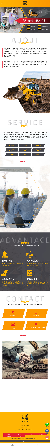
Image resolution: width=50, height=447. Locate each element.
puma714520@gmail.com (26, 429)
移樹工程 (27, 150)
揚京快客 (20, 441)
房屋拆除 (40, 145)
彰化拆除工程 (30, 438)
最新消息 (9, 436)
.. (29, 441)
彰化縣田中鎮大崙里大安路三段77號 (26, 431)
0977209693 (27, 427)
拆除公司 (16, 438)
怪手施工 (40, 154)
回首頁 (8, 434)
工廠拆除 (14, 150)
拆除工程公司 (21, 438)
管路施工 (27, 154)
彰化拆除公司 (36, 438)
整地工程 (40, 150)
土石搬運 (14, 154)
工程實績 (41, 434)
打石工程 (27, 145)
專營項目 (27, 161)
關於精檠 (20, 434)
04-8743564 (26, 425)
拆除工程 (14, 145)
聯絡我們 (23, 335)
